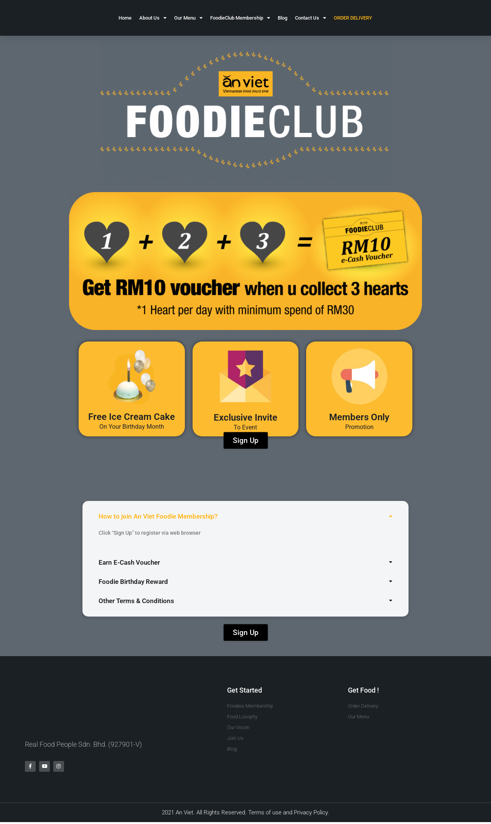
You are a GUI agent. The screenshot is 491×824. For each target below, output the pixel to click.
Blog (282, 18)
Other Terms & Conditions (136, 601)
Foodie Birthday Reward (133, 581)
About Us (152, 18)
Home (125, 18)
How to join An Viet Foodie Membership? (158, 516)
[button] (245, 516)
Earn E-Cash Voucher (129, 562)
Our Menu (188, 18)
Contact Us (310, 18)
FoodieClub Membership (240, 18)
